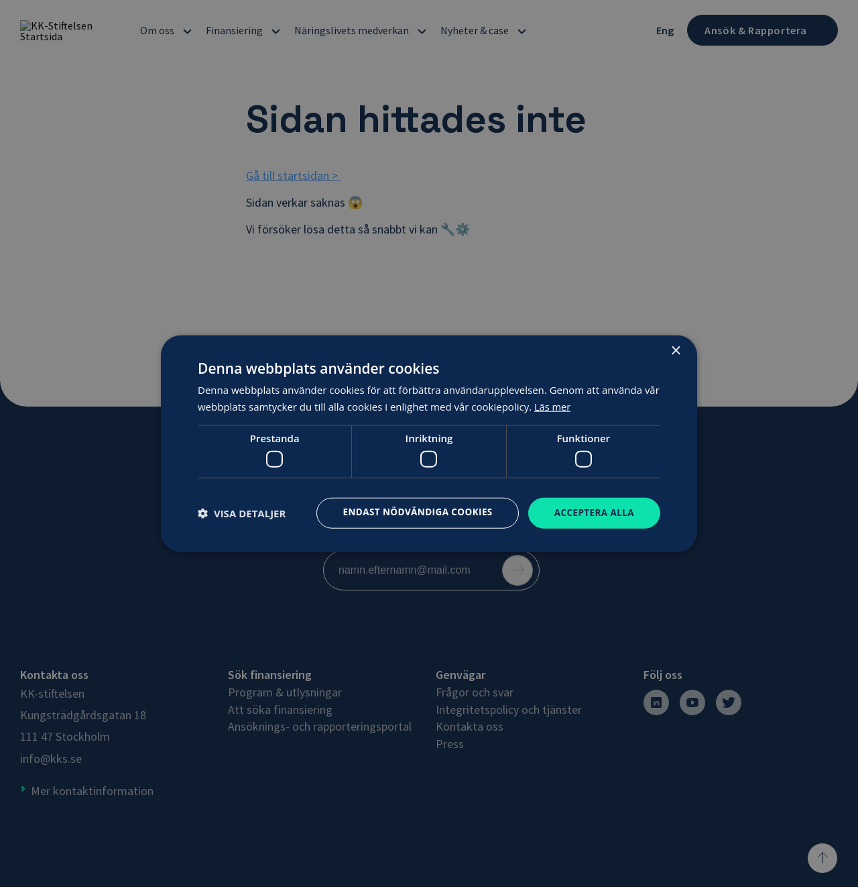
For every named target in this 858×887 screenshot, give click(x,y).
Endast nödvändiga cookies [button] (412, 511)
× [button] (675, 351)
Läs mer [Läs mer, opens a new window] (553, 406)
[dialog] (429, 443)
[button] (242, 513)
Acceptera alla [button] (593, 512)
